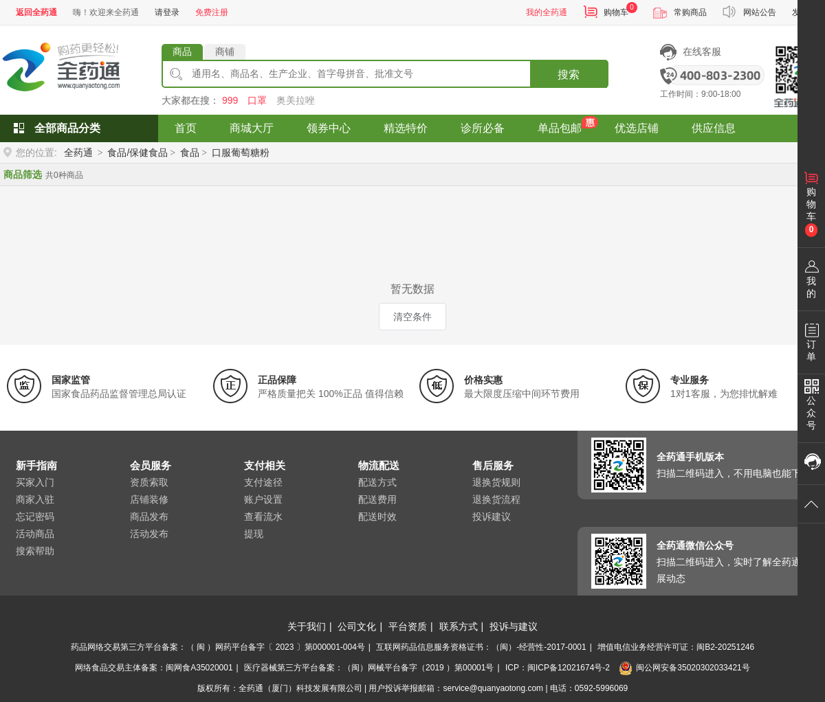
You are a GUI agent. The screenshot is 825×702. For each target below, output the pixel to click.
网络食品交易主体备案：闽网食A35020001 (153, 667)
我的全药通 (546, 12)
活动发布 (149, 533)
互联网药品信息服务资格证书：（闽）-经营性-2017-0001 (481, 647)
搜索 (569, 74)
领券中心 (329, 128)
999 (230, 100)
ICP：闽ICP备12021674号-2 (557, 667)
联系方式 (458, 626)
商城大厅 (252, 128)
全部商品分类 (67, 128)
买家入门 (35, 482)
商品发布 (149, 516)
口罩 (257, 100)
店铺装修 (149, 499)
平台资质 (407, 626)
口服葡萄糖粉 (241, 152)
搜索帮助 (35, 550)
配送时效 (377, 516)
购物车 (616, 12)
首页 (186, 128)
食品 (189, 152)
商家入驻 (35, 499)
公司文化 (357, 626)
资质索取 (149, 482)
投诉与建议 (514, 626)
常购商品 (690, 12)
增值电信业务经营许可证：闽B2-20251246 (675, 647)
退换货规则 (496, 482)
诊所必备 (483, 128)
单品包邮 (560, 128)
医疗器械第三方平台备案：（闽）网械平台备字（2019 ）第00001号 (369, 667)
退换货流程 (496, 499)
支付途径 (263, 482)
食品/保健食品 (137, 152)
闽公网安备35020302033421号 (684, 667)
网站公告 (759, 12)
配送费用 (377, 499)
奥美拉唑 (295, 100)
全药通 (78, 152)
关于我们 (306, 626)
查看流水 (263, 516)
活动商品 (35, 533)
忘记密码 (35, 516)
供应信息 (714, 128)
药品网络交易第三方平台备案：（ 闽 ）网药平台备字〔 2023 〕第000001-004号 (218, 647)
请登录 (167, 12)
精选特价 (406, 128)
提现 (253, 533)
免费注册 (211, 12)
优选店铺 (637, 128)
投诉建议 (491, 516)
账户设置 (263, 499)
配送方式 (377, 482)
